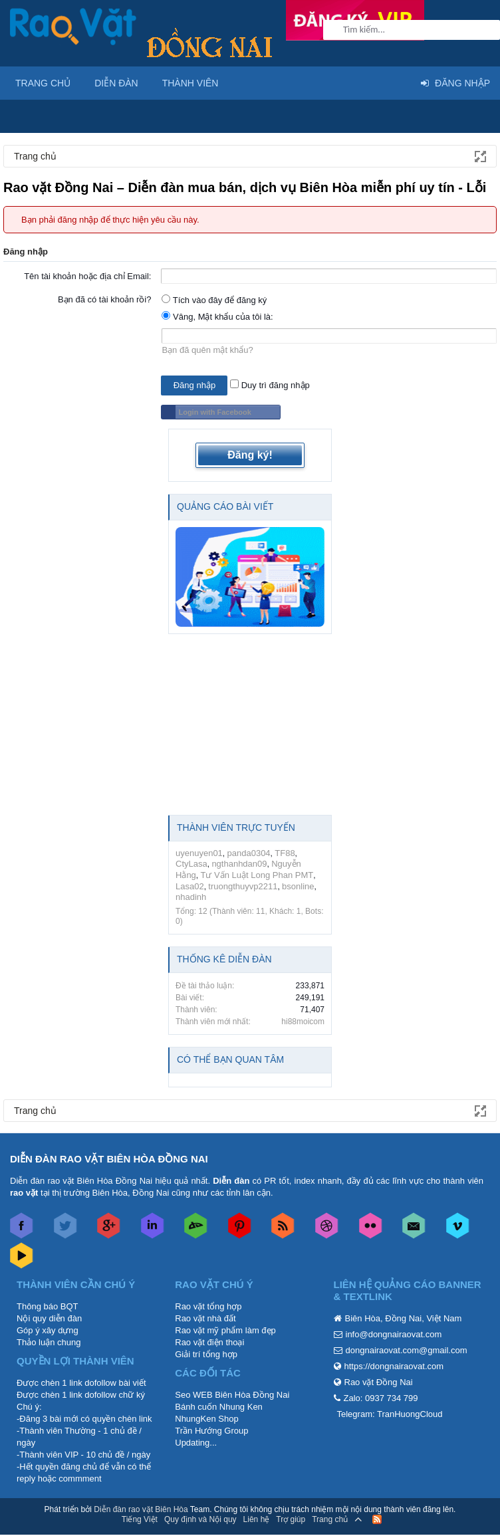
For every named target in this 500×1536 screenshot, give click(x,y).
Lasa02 (190, 886)
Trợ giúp (290, 1519)
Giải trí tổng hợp (206, 1354)
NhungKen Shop (206, 1419)
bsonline (298, 886)
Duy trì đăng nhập (270, 385)
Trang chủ (42, 83)
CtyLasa (191, 864)
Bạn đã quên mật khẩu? (207, 350)
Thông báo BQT (47, 1306)
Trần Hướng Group (211, 1431)
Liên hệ (256, 1519)
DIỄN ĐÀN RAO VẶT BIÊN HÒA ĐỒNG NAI (109, 1158)
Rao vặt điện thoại (209, 1342)
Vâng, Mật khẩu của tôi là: (217, 317)
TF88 (285, 853)
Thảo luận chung (48, 1342)
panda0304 (249, 853)
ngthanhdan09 (239, 864)
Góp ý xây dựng (47, 1330)
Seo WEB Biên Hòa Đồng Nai (232, 1395)
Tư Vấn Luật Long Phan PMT (257, 875)
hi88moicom (302, 1021)
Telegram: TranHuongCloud (390, 1414)
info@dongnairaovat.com (394, 1334)
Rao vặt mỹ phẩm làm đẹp (225, 1330)
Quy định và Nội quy (200, 1519)
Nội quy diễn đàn (49, 1318)
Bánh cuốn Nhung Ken (219, 1407)
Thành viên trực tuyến (236, 827)
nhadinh (191, 897)
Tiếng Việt (140, 1519)
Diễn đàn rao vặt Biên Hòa (141, 1509)
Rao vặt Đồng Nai (378, 1382)
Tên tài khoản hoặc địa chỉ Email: (87, 276)
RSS (377, 1519)
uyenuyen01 (199, 853)
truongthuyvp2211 (242, 886)
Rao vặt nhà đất (205, 1318)
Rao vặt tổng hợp (208, 1306)
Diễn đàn (116, 83)
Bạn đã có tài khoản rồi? (105, 299)
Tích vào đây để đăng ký (214, 300)
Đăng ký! (250, 455)
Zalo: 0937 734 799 (381, 1398)
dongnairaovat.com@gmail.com (406, 1350)
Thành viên (190, 83)
